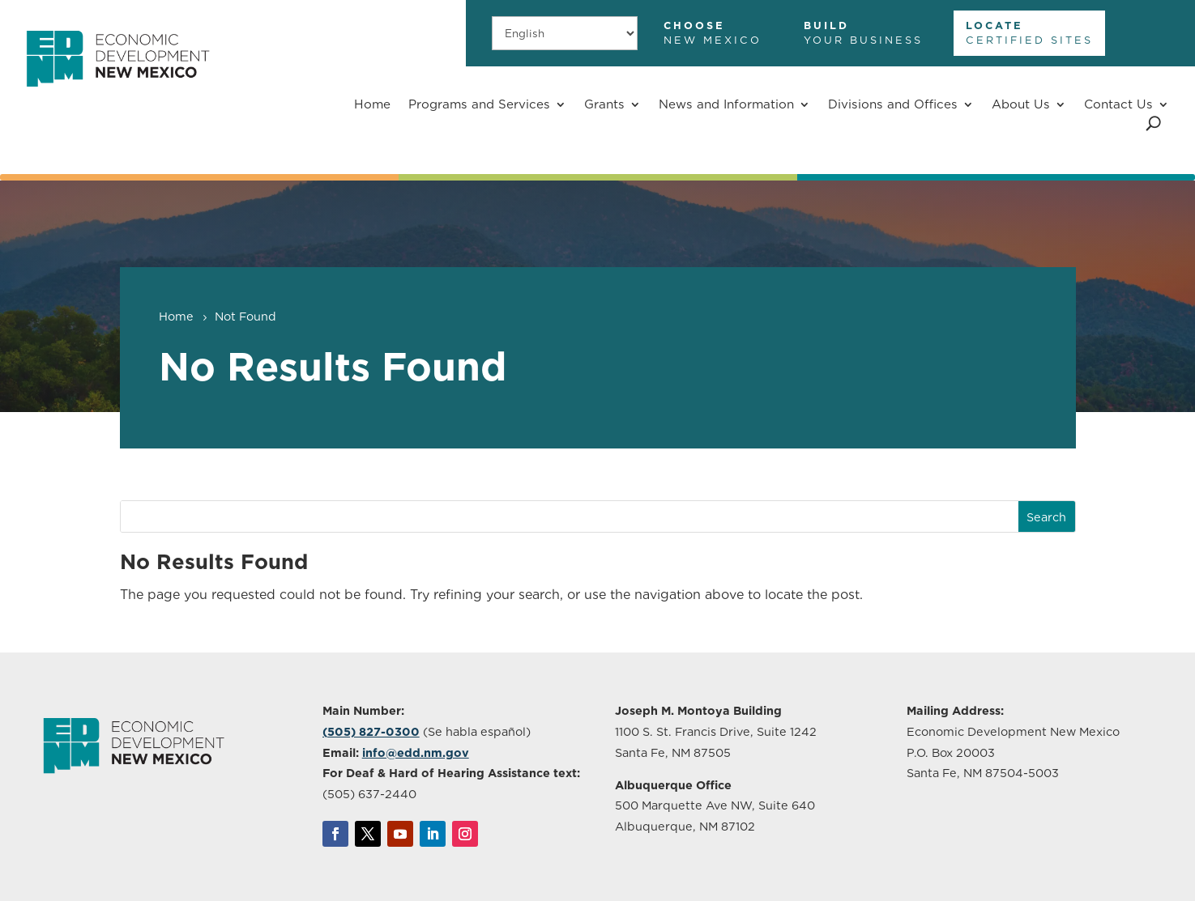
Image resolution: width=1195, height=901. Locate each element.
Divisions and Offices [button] (893, 104)
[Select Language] (565, 32)
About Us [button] (1021, 104)
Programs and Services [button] (479, 104)
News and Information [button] (726, 104)
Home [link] (372, 104)
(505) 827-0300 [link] (371, 731)
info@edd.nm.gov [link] (415, 752)
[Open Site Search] (1153, 123)
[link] (117, 96)
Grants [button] (604, 104)
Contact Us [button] (1118, 104)
